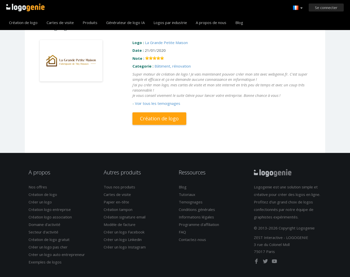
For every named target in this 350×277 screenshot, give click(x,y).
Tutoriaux (187, 194)
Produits (90, 22)
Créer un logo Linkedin (123, 239)
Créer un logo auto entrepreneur (57, 254)
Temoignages (191, 201)
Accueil (25, 8)
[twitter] (266, 262)
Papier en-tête (116, 201)
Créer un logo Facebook (124, 231)
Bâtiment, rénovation (172, 66)
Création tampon (118, 209)
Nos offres (38, 186)
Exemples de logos (45, 261)
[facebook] (257, 262)
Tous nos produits (119, 186)
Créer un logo (40, 201)
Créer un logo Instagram (125, 246)
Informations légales (196, 216)
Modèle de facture (119, 224)
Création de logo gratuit (49, 239)
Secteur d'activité (43, 231)
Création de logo (23, 22)
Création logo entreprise (50, 209)
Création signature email (124, 216)
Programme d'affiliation (199, 224)
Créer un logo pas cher (48, 246)
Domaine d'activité (44, 224)
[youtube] (274, 262)
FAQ (182, 231)
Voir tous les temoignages (157, 103)
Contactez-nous (192, 239)
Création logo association (50, 216)
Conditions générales (197, 209)
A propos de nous (211, 22)
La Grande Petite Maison (166, 42)
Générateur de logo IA (125, 22)
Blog (239, 22)
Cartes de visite (60, 22)
